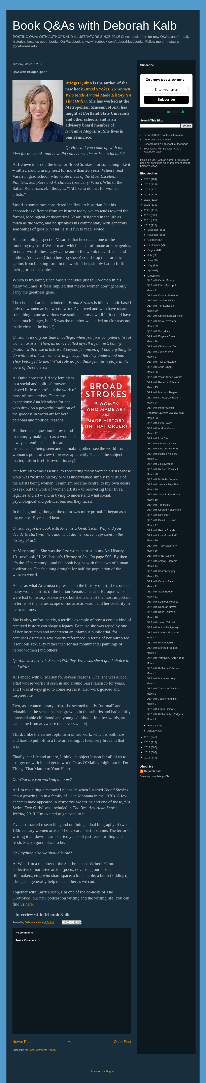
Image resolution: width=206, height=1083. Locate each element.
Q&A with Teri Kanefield (160, 305)
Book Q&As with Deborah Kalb (94, 25)
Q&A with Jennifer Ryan (160, 351)
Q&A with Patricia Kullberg (162, 453)
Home (73, 1042)
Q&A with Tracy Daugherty (162, 545)
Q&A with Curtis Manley (160, 280)
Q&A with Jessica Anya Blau (163, 484)
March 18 (152, 499)
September (154, 245)
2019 (147, 215)
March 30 (152, 310)
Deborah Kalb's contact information (163, 135)
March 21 (152, 458)
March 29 (152, 326)
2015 (147, 742)
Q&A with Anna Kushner (161, 555)
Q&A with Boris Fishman (161, 611)
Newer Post (21, 1042)
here (29, 904)
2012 (147, 757)
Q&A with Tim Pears (158, 504)
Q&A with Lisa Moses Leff (161, 535)
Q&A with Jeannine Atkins (161, 698)
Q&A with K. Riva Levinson (162, 397)
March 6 (151, 663)
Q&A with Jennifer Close (161, 300)
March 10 (152, 617)
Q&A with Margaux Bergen (162, 392)
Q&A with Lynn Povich (159, 422)
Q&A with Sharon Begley (161, 571)
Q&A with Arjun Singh (159, 366)
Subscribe (166, 100)
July (150, 255)
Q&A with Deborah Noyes (161, 606)
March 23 (152, 417)
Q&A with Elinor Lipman (160, 709)
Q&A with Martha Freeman (162, 647)
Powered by (166, 111)
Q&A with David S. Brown (161, 520)
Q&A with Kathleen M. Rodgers (165, 714)
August (151, 250)
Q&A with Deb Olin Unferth (162, 448)
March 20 (152, 474)
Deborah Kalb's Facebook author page (165, 143)
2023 (147, 194)
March (151, 275)
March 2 (151, 703)
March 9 (151, 637)
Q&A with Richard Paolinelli (162, 469)
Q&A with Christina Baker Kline (164, 315)
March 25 (152, 387)
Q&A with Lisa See (157, 438)
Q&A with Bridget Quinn (160, 642)
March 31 (152, 290)
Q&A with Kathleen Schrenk (163, 668)
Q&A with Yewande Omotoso (163, 688)
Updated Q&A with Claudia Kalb (165, 412)
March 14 (152, 565)
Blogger (109, 1071)
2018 (147, 220)
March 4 (151, 683)
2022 (147, 199)
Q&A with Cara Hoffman (160, 581)
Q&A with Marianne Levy (161, 678)
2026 (147, 179)
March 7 (151, 652)
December (153, 229)
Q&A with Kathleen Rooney (162, 601)
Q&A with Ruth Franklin (160, 407)
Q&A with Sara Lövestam (161, 321)
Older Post (122, 1042)
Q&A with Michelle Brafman (162, 479)
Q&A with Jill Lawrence (160, 463)
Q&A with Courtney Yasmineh (164, 509)
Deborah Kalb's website (157, 139)
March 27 (152, 356)
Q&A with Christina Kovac (161, 443)
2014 (147, 747)
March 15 (152, 550)
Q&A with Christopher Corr (162, 346)
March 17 (152, 525)
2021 (147, 204)
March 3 (151, 693)
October (152, 239)
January (152, 730)
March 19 (152, 489)
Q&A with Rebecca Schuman (163, 382)
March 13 (152, 576)
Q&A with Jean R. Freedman (163, 494)
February (153, 725)
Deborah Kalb (152, 771)
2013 (147, 752)
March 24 (152, 402)
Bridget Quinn (78, 83)
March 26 (152, 371)
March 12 (152, 586)
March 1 (151, 719)
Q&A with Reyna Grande (161, 530)
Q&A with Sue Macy (158, 331)
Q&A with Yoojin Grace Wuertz (164, 377)
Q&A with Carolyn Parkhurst (163, 295)
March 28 (152, 341)
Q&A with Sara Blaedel (160, 591)
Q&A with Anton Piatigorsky (162, 627)
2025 (147, 184)
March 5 (151, 673)
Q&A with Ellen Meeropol (161, 285)
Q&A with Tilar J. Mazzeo (161, 361)
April (150, 270)
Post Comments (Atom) (42, 1049)
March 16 (152, 540)
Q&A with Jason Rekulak (161, 622)
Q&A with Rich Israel (159, 515)
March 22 (152, 433)
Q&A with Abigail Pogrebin (162, 560)
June (150, 260)
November (153, 234)
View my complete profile (154, 776)
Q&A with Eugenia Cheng (161, 336)
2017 (147, 225)
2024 (147, 189)
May (150, 265)
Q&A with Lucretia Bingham (162, 632)
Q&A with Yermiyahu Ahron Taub (165, 657)
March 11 (152, 596)
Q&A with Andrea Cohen (161, 428)
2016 (147, 737)
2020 (147, 210)
